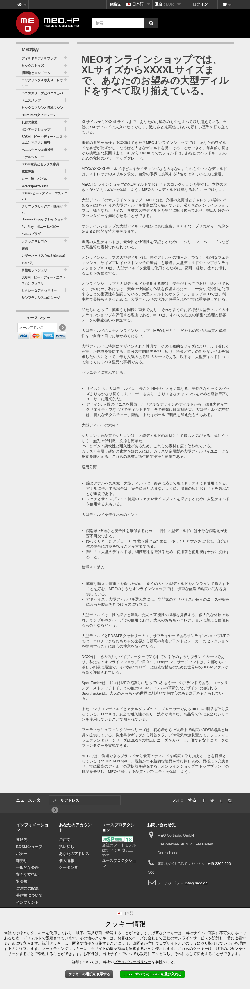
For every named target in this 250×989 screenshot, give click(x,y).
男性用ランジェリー (36, 270)
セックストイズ (33, 65)
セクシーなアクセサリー (39, 290)
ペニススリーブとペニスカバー (44, 93)
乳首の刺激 (30, 122)
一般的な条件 (27, 867)
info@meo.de (196, 883)
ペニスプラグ (31, 234)
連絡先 (115, 4)
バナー (21, 853)
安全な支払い (27, 874)
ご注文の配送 (27, 888)
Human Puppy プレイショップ (44, 219)
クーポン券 (68, 867)
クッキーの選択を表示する (89, 974)
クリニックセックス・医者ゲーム (44, 209)
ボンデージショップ (36, 129)
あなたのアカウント (75, 827)
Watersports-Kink (35, 186)
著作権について (29, 895)
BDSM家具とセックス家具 (40, 164)
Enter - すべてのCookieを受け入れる (152, 974)
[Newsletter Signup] (62, 329)
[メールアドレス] (37, 328)
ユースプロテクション (119, 863)
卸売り (21, 860)
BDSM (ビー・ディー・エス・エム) (44, 196)
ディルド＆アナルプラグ (39, 58)
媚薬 (25, 248)
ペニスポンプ (31, 100)
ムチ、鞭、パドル (34, 178)
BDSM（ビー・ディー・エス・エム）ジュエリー (44, 280)
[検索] (151, 23)
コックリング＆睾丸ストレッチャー (44, 83)
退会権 (21, 881)
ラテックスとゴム (34, 241)
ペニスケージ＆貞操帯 (37, 149)
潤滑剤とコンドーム (36, 72)
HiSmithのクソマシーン (39, 115)
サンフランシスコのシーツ (41, 297)
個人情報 (66, 860)
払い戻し (66, 847)
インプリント (27, 902)
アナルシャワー (33, 157)
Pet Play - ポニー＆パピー (40, 226)
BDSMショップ (29, 847)
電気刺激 (28, 171)
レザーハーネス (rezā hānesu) (43, 255)
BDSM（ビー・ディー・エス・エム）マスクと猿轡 (44, 139)
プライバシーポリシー (132, 962)
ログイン (200, 4)
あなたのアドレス (74, 853)
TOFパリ (28, 263)
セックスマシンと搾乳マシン (42, 107)
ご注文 (64, 840)
